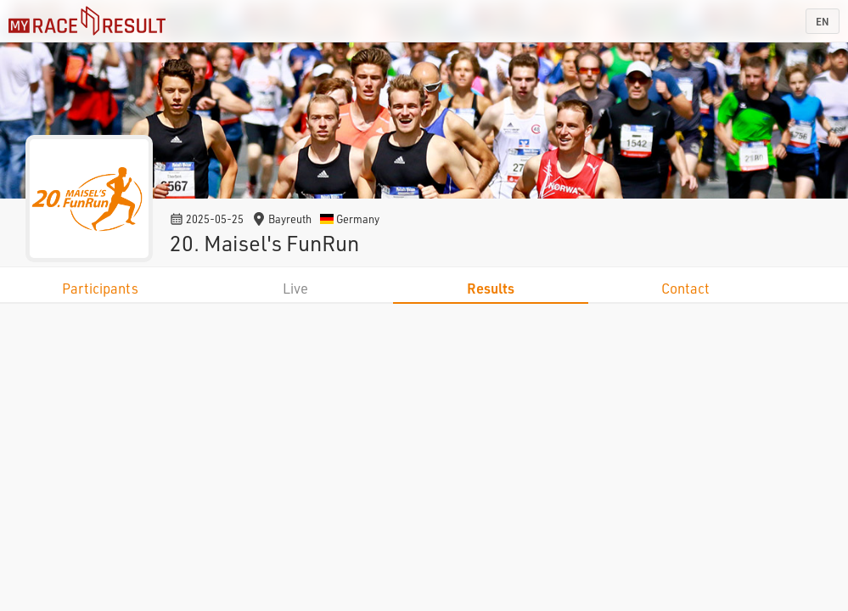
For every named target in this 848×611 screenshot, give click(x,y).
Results (490, 288)
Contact (685, 288)
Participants (100, 288)
